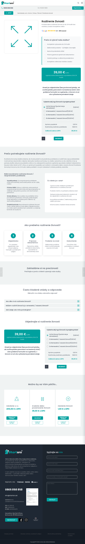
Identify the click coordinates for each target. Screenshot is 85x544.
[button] (42, 301)
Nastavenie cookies (71, 534)
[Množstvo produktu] (43, 138)
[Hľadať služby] (78, 3)
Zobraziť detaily (12, 422)
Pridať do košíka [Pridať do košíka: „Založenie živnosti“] (63, 418)
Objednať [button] (37, 418)
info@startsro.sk (11, 495)
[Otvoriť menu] (82, 3)
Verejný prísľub (8, 534)
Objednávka (77, 8)
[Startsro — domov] (7, 3)
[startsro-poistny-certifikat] (32, 496)
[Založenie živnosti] (1, 272)
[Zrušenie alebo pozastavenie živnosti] (83, 272)
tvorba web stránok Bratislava (47, 541)
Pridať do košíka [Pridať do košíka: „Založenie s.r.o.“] (12, 418)
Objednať (58, 138)
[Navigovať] (11, 520)
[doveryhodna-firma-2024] (35, 519)
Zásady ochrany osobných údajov (30, 534)
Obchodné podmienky (54, 534)
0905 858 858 (13, 489)
